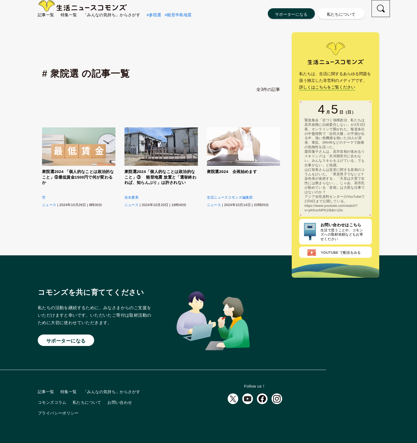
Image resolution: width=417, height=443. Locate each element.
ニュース (49, 205)
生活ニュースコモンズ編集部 (230, 197)
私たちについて (341, 14)
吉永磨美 (131, 197)
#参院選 (154, 24)
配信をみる (334, 252)
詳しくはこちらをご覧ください (327, 87)
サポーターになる (291, 14)
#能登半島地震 (178, 24)
